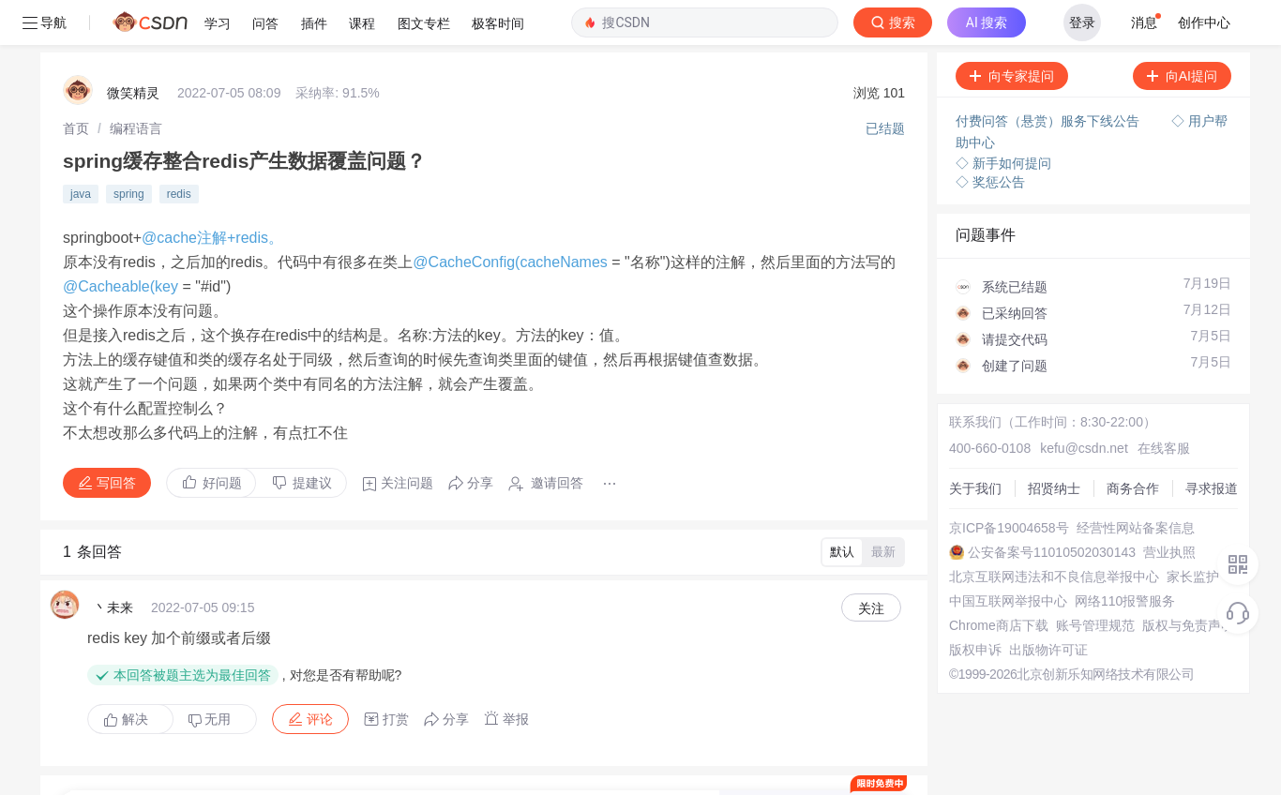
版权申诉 (968, 604)
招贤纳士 (1047, 443)
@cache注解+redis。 (212, 193)
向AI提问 (1175, 30)
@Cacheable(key (122, 241)
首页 (76, 83)
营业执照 (1163, 507)
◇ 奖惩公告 (983, 136)
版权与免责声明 (1182, 580)
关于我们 (968, 443)
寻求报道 (1205, 443)
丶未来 (113, 562)
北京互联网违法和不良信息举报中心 (1047, 531)
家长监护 (1186, 531)
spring (128, 149)
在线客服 (1157, 403)
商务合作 (1126, 443)
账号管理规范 (1088, 580)
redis (179, 149)
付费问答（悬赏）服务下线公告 (1043, 75)
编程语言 (136, 83)
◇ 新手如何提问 (997, 118)
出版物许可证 (1041, 604)
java (80, 149)
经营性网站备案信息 (1129, 482)
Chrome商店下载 (992, 580)
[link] (76, 83)
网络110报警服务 (1118, 555)
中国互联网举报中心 (1001, 555)
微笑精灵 (133, 47)
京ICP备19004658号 (1002, 482)
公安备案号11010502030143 (1045, 507)
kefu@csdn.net (1077, 403)
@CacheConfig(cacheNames (512, 217)
